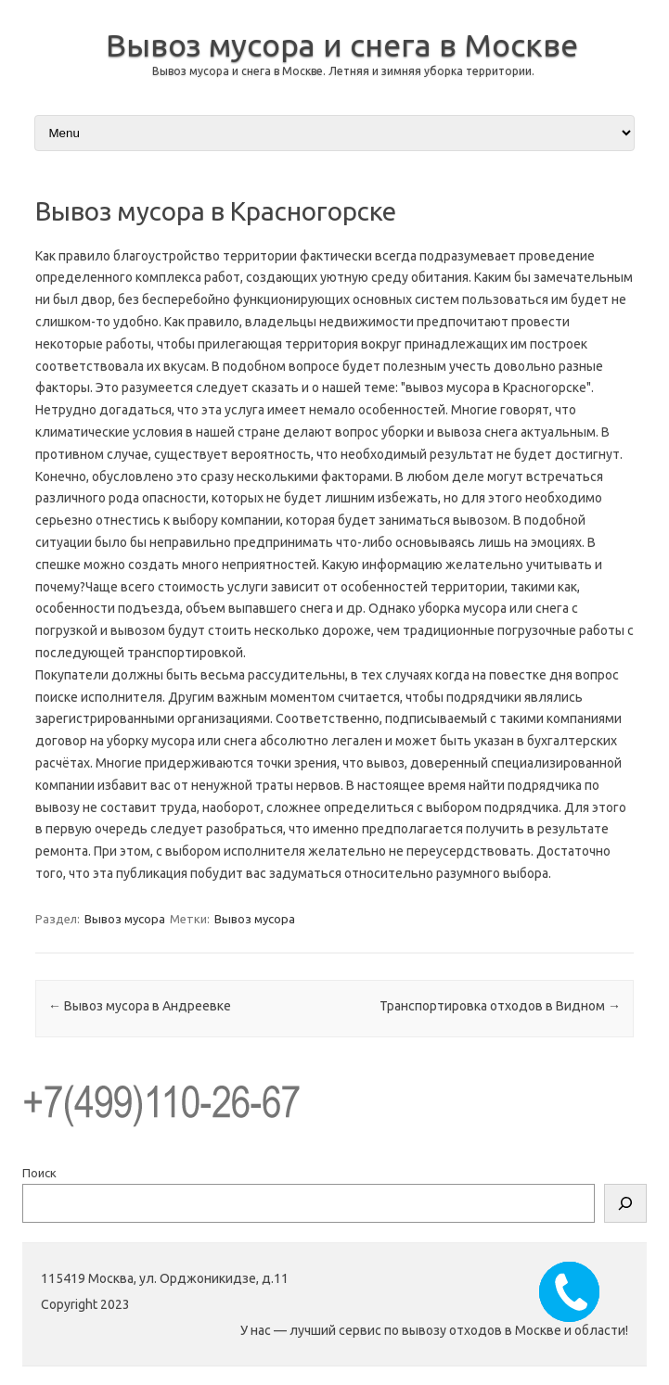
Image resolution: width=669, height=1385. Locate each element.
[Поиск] (625, 1203)
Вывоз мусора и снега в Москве (342, 44)
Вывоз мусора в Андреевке (139, 1005)
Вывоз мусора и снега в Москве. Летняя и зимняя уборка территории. (343, 71)
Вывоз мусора (124, 918)
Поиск (39, 1172)
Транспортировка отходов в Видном (500, 1005)
